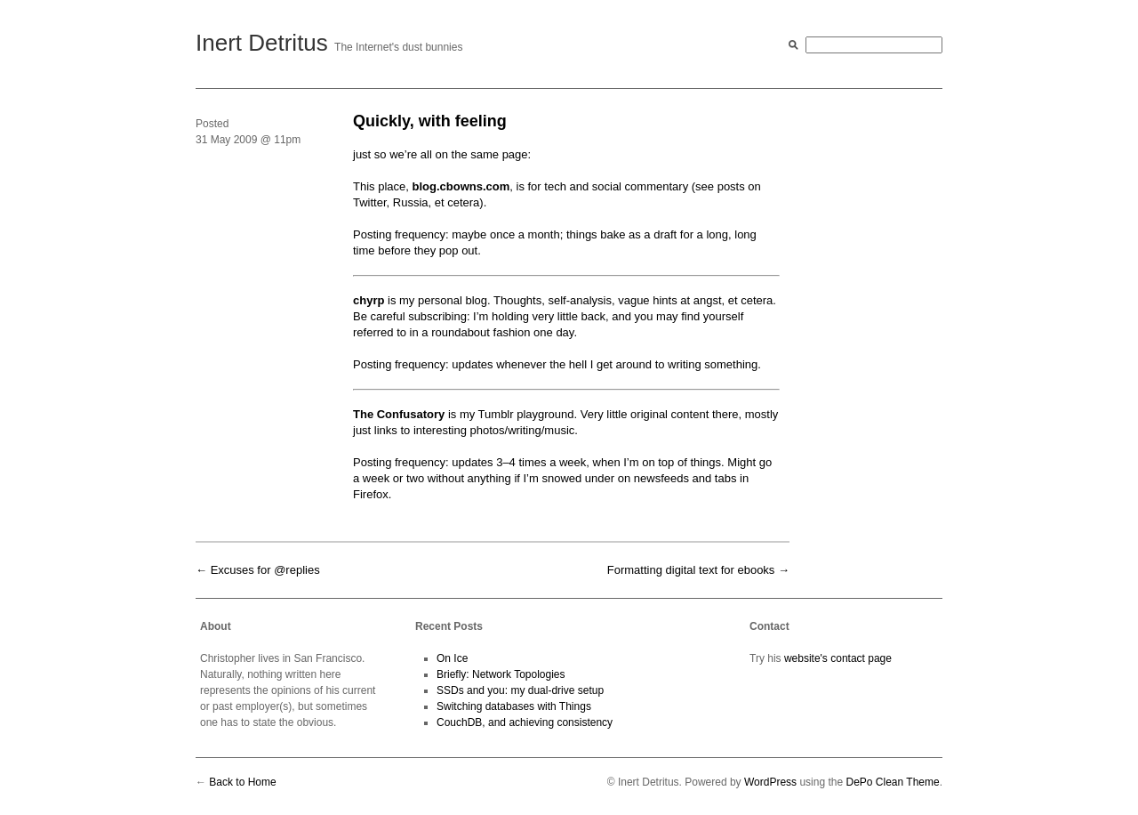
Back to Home (242, 782)
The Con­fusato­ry (399, 414)
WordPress (770, 782)
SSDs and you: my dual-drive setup (520, 690)
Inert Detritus (262, 42)
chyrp (368, 300)
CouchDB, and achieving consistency (525, 722)
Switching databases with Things (514, 706)
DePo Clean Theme (892, 782)
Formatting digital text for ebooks (691, 570)
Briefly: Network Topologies (501, 674)
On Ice (452, 658)
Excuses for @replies (265, 570)
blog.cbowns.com (460, 186)
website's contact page (838, 658)
